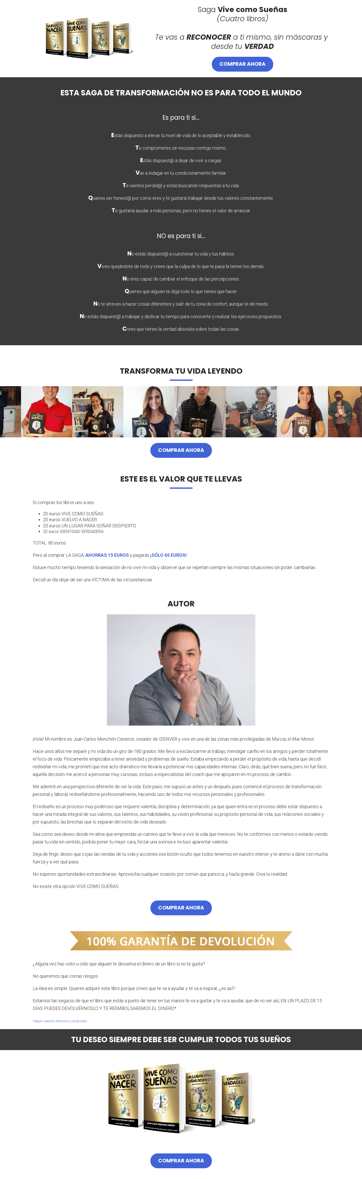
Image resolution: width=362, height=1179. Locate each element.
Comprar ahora (243, 64)
